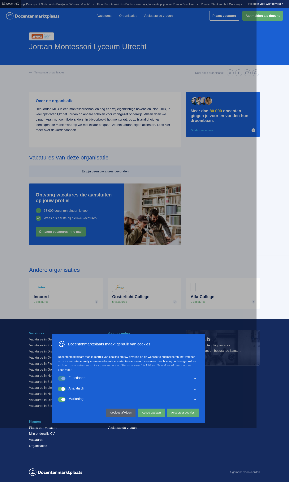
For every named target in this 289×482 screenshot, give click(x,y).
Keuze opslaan (167, 466)
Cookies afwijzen (137, 466)
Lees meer (81, 423)
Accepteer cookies (199, 466)
